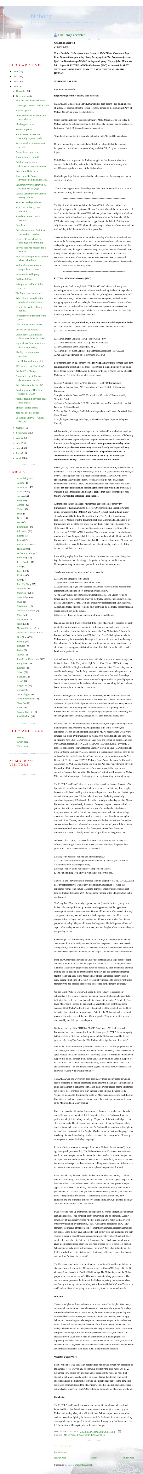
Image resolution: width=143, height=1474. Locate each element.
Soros (20, 689)
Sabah (20, 672)
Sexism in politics (24, 129)
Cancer (20, 504)
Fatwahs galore (23, 110)
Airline (20, 482)
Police (20, 650)
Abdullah (21, 478)
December (21, 90)
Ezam (20, 539)
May (18, 452)
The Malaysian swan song (28, 293)
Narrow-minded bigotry (27, 274)
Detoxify (21, 522)
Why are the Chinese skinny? (30, 100)
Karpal (20, 570)
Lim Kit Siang (24, 584)
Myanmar (22, 619)
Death (20, 518)
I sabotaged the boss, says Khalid (32, 105)
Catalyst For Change (25, 371)
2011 (16, 71)
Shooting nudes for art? (27, 157)
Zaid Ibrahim (23, 716)
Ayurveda (22, 495)
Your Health (23, 746)
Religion (21, 663)
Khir (19, 579)
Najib (20, 623)
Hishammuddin (24, 553)
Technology (23, 694)
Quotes (20, 654)
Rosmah (21, 667)
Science (21, 676)
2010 (16, 76)
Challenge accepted (71, 35)
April (19, 458)
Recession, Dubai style (26, 170)
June (18, 447)
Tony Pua (21, 703)
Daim (20, 513)
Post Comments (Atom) (80, 1464)
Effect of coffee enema (26, 407)
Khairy (20, 575)
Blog (19, 500)
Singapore (22, 685)
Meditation (22, 606)
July (18, 442)
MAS (19, 601)
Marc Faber (23, 597)
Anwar (20, 491)
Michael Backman (26, 610)
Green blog (22, 741)
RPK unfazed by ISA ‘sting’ (29, 366)
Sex (19, 680)
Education (22, 531)
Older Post (128, 1457)
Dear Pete (20, 225)
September (22, 432)
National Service (25, 628)
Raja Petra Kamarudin (91, 1435)
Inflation (21, 557)
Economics (22, 526)
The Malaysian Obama (26, 329)
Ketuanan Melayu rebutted (28, 202)
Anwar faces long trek (26, 151)
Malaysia (70, 1435)
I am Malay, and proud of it (29, 360)
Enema (20, 535)
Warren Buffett (24, 711)
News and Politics (26, 632)
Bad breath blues (23, 279)
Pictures (21, 645)
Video (20, 707)
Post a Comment (60, 1452)
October (20, 427)
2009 (16, 81)
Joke (19, 566)
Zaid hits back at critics (27, 412)
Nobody (41, 16)
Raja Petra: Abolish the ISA (29, 385)
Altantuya (22, 487)
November (21, 96)
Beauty (20, 737)
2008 (16, 86)
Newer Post (60, 1457)
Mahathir (21, 588)
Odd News (22, 637)
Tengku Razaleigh (26, 698)
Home (94, 1457)
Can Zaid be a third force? (28, 324)
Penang (20, 641)
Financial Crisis (25, 544)
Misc (19, 614)
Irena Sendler (24, 562)
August (20, 437)
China (20, 509)
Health (20, 548)
